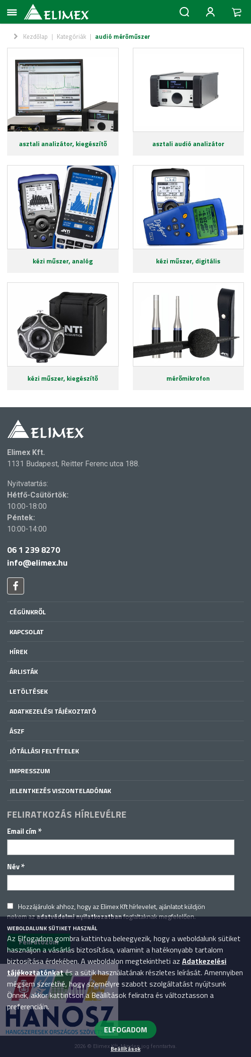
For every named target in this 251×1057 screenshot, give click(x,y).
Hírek (18, 651)
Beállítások (125, 1048)
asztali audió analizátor (188, 144)
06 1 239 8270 (33, 549)
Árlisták (23, 671)
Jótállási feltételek (44, 751)
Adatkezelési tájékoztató (52, 711)
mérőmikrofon (188, 378)
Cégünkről (27, 612)
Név (16, 867)
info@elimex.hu (37, 562)
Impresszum (29, 771)
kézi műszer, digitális (188, 261)
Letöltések (28, 691)
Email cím (24, 831)
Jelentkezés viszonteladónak (60, 790)
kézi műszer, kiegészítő (62, 378)
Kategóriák (71, 36)
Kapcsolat (26, 632)
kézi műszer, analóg (63, 261)
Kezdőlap (35, 36)
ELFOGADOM (125, 1029)
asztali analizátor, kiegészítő (63, 144)
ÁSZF (17, 731)
